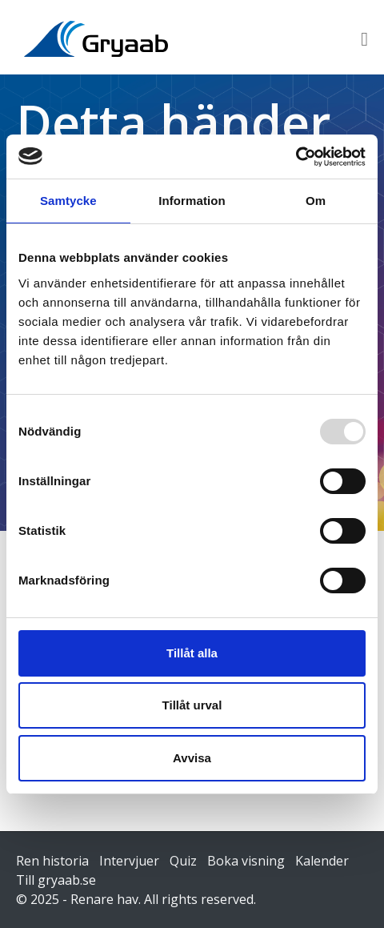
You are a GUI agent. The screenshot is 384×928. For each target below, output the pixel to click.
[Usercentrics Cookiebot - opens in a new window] (296, 157)
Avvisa (192, 758)
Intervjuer (129, 861)
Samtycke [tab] (68, 200)
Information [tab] (192, 200)
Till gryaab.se (56, 880)
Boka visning (246, 861)
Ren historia (52, 861)
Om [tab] (316, 200)
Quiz (183, 861)
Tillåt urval (192, 705)
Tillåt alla (192, 653)
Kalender (322, 861)
